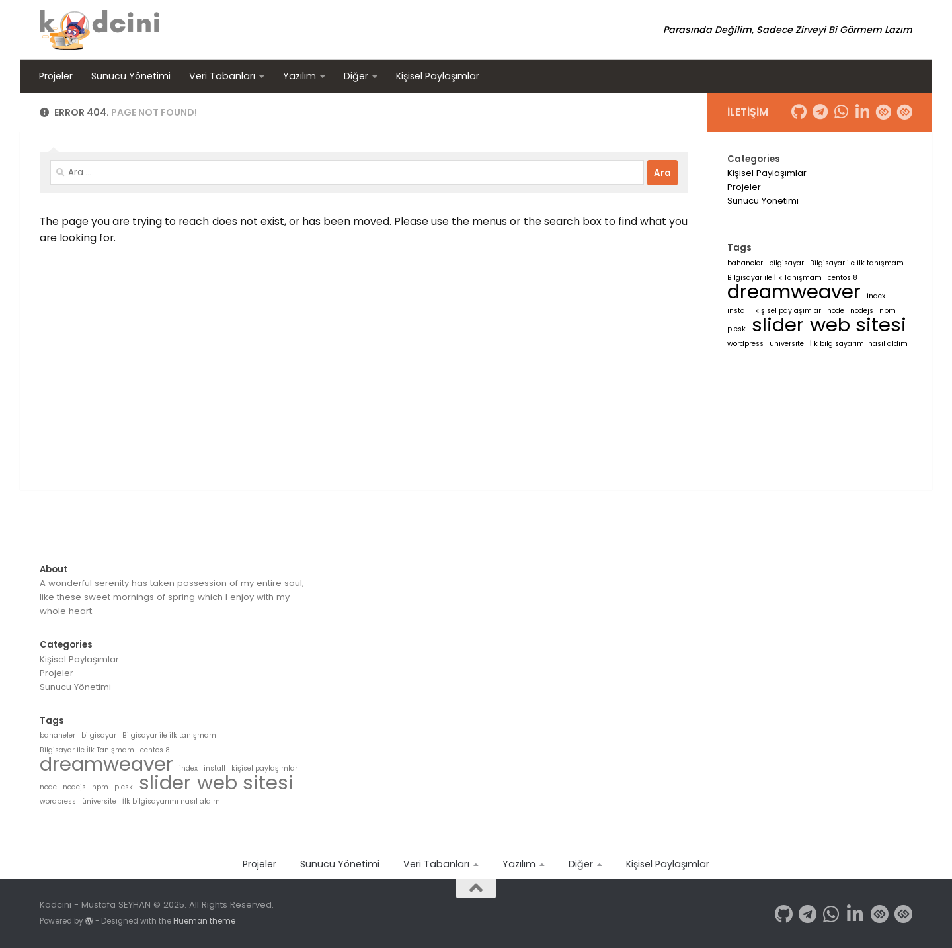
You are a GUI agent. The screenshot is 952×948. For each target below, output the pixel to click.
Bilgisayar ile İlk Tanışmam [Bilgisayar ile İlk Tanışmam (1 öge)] (774, 277)
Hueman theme (204, 921)
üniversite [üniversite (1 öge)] (787, 344)
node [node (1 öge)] (835, 311)
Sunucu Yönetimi (131, 76)
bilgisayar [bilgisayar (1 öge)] (786, 263)
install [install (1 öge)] (738, 311)
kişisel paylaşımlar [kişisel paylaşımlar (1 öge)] (788, 311)
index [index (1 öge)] (876, 296)
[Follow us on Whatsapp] (841, 112)
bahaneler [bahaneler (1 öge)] (745, 263)
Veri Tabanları (222, 76)
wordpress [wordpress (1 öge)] (745, 344)
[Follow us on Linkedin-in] (862, 112)
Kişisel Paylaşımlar (437, 76)
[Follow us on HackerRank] (883, 112)
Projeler (56, 76)
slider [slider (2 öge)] (778, 324)
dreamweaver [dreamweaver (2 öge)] (794, 291)
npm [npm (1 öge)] (887, 311)
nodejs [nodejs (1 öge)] (861, 311)
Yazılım (299, 76)
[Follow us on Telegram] (820, 112)
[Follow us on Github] (799, 112)
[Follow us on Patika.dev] (904, 112)
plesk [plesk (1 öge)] (736, 329)
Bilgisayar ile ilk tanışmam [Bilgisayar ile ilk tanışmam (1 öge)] (857, 263)
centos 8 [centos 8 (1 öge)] (842, 277)
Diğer (356, 76)
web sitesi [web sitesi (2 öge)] (858, 324)
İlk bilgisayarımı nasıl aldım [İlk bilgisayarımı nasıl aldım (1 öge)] (859, 344)
